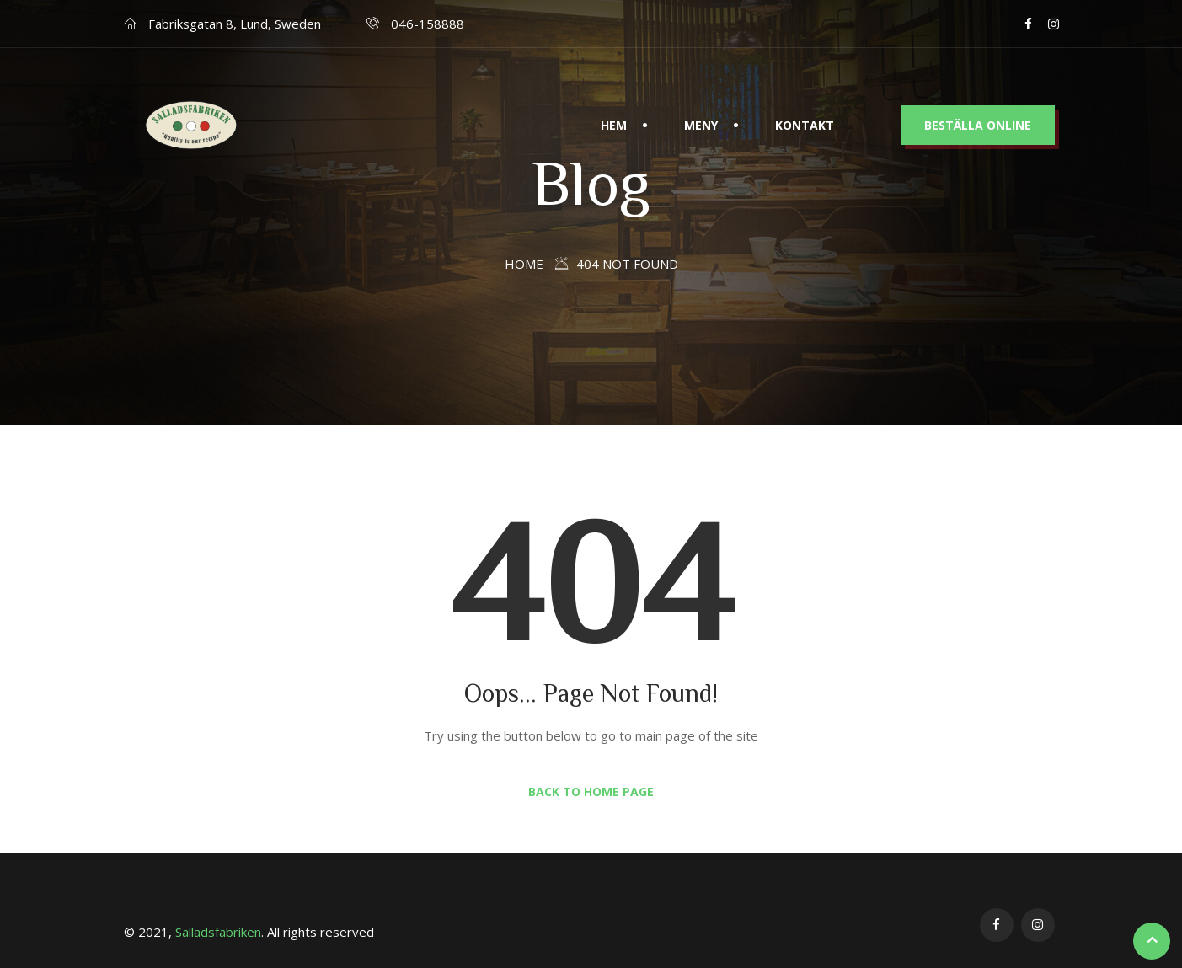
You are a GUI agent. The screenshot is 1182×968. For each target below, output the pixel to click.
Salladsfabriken (218, 931)
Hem (614, 96)
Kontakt (804, 96)
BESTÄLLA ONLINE (977, 96)
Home (524, 263)
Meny (701, 96)
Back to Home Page (591, 791)
